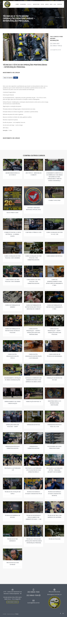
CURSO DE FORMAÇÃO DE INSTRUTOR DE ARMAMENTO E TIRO (54, 307)
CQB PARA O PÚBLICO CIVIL (33, 232)
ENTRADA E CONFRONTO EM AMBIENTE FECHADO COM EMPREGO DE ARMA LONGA (33, 380)
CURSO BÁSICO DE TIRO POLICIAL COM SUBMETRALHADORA (33, 281)
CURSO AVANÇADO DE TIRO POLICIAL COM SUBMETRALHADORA (33, 258)
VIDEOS (47, 4)
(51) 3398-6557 (55, 43)
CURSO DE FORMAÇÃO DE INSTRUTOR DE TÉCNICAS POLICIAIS (12, 330)
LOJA (55, 4)
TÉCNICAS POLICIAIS (54, 539)
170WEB (16, 614)
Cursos (62, 17)
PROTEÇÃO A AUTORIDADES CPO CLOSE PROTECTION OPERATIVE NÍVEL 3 (33, 470)
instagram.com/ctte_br (54, 594)
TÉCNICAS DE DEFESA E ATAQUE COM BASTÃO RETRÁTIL (54, 493)
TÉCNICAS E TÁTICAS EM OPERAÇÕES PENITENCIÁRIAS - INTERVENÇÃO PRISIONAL (33, 541)
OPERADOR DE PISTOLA (33, 425)
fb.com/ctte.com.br (54, 591)
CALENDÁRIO (23, 4)
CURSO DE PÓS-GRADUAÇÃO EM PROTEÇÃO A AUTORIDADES (33, 356)
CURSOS (29, 4)
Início (57, 17)
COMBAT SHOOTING (54, 200)
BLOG (51, 4)
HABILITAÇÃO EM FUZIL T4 (33, 401)
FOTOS (42, 4)
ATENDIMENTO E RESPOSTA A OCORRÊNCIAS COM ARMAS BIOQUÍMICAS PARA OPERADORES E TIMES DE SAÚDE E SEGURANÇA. (54, 176)
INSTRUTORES (36, 4)
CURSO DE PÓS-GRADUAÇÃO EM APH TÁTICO (12, 356)
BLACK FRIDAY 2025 (12, 212)
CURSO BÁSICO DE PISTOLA (54, 256)
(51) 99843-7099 (56, 46)
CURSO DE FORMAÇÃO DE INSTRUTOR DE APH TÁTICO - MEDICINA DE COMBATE (33, 307)
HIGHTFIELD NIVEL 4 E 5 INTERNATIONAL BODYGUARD (54, 403)
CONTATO (59, 4)
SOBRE (17, 4)
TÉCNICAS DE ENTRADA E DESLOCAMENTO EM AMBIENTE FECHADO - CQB (33, 517)
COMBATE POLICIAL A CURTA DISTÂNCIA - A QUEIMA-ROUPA (12, 234)
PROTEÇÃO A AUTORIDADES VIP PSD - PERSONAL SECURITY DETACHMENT (54, 470)
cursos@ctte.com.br (55, 50)
